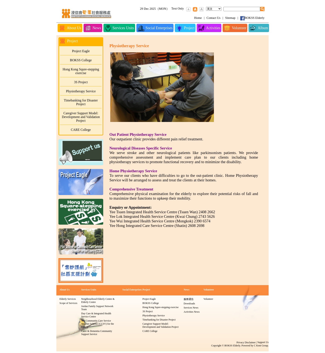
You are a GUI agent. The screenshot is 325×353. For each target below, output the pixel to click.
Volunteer (209, 289)
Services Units (88, 289)
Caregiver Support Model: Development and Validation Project (81, 116)
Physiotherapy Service (81, 91)
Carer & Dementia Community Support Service (96, 333)
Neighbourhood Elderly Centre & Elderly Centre (98, 301)
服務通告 (189, 299)
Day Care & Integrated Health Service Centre (96, 315)
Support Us (263, 342)
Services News (191, 307)
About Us (64, 289)
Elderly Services (67, 299)
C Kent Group (261, 345)
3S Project (81, 82)
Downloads (189, 303)
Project (146, 289)
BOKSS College (81, 60)
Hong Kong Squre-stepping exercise (81, 71)
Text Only (177, 8)
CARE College (81, 129)
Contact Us (213, 17)
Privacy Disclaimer (246, 342)
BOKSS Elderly (254, 17)
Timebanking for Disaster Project (81, 102)
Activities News (192, 311)
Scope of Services (68, 303)
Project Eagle (81, 51)
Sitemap (230, 17)
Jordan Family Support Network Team (97, 308)
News (186, 289)
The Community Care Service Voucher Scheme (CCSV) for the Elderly (97, 323)
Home (198, 17)
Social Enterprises (132, 289)
